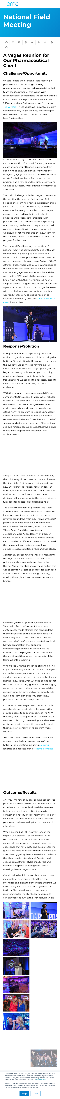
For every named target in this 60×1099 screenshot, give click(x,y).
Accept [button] (24, 1094)
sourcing (44, 745)
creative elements (43, 748)
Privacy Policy (41, 1080)
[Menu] (56, 4)
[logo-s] (12, 4)
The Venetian (10, 107)
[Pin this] (26, 42)
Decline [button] (35, 1094)
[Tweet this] (13, 42)
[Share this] (6, 42)
